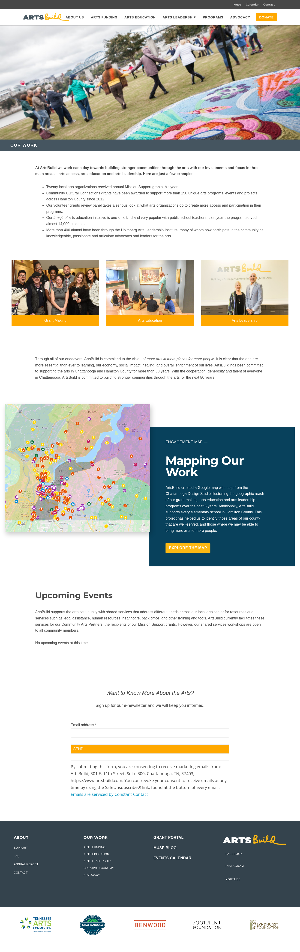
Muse (237, 4)
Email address (83, 725)
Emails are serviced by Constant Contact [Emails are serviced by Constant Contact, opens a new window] (109, 794)
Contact (269, 4)
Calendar (252, 4)
